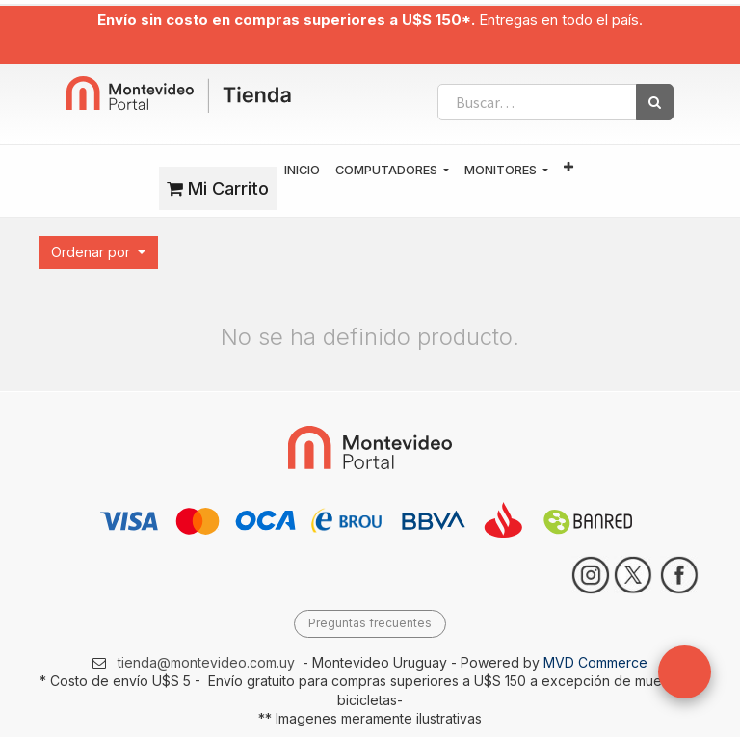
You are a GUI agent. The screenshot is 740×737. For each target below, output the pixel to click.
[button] (568, 168)
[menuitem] (302, 170)
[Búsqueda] (655, 102)
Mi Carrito (218, 188)
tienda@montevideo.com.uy (206, 662)
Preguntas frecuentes (370, 623)
